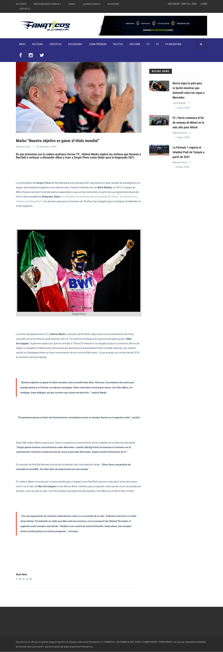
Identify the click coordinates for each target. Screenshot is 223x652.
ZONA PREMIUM (97, 44)
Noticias (37, 44)
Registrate (113, 4)
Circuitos (55, 44)
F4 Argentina (173, 44)
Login (204, 4)
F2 (148, 44)
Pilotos (118, 44)
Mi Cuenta (21, 4)
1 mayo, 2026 (182, 107)
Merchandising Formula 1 (47, 4)
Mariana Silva (23, 146)
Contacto (24, 9)
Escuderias (75, 44)
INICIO (22, 44)
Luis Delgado (179, 103)
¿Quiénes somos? (91, 4)
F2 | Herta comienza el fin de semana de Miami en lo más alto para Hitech (188, 122)
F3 (157, 44)
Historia (135, 44)
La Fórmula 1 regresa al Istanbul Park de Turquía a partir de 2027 (188, 152)
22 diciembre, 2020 (46, 146)
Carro (71, 4)
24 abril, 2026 (182, 167)
